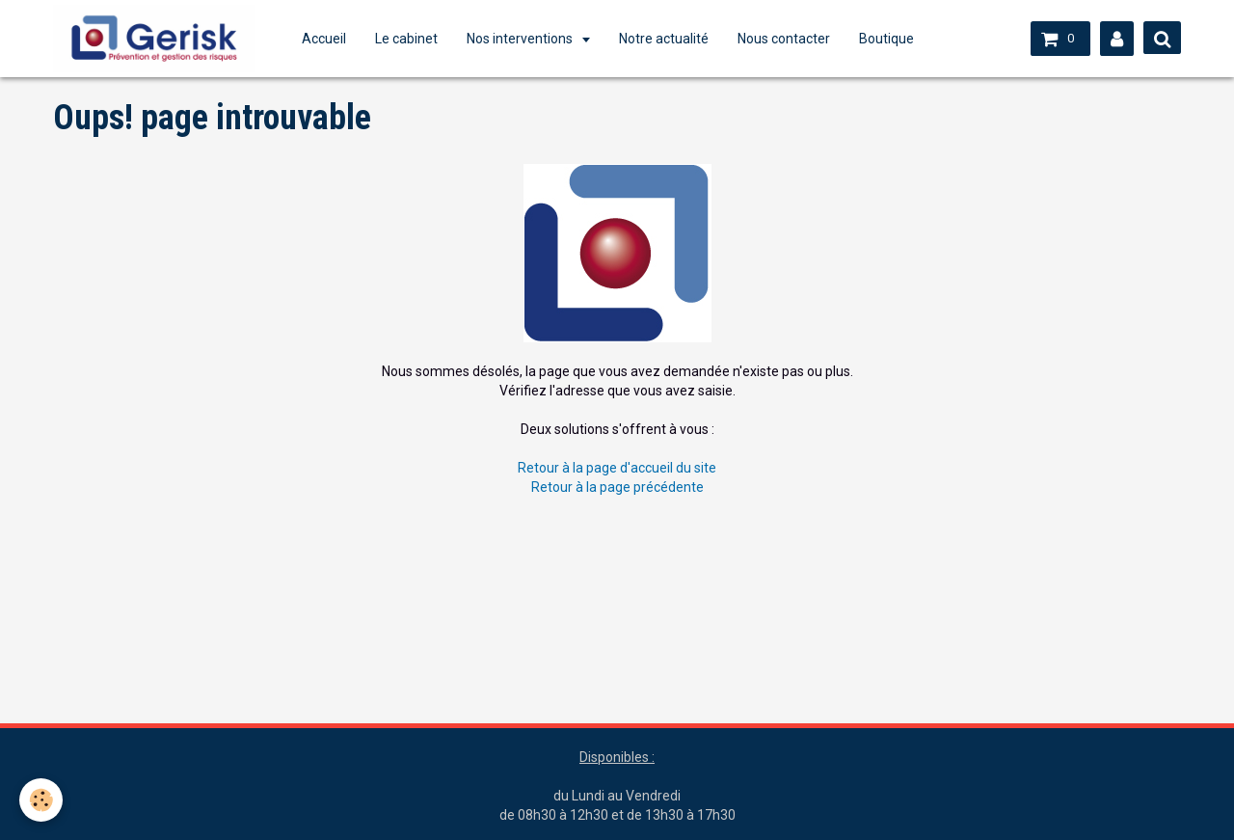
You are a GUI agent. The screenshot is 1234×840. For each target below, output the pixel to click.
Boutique (886, 38)
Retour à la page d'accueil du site (617, 467)
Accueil (324, 38)
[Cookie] (41, 800)
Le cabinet (406, 38)
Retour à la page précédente (617, 487)
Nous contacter (784, 38)
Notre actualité (664, 38)
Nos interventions (521, 38)
